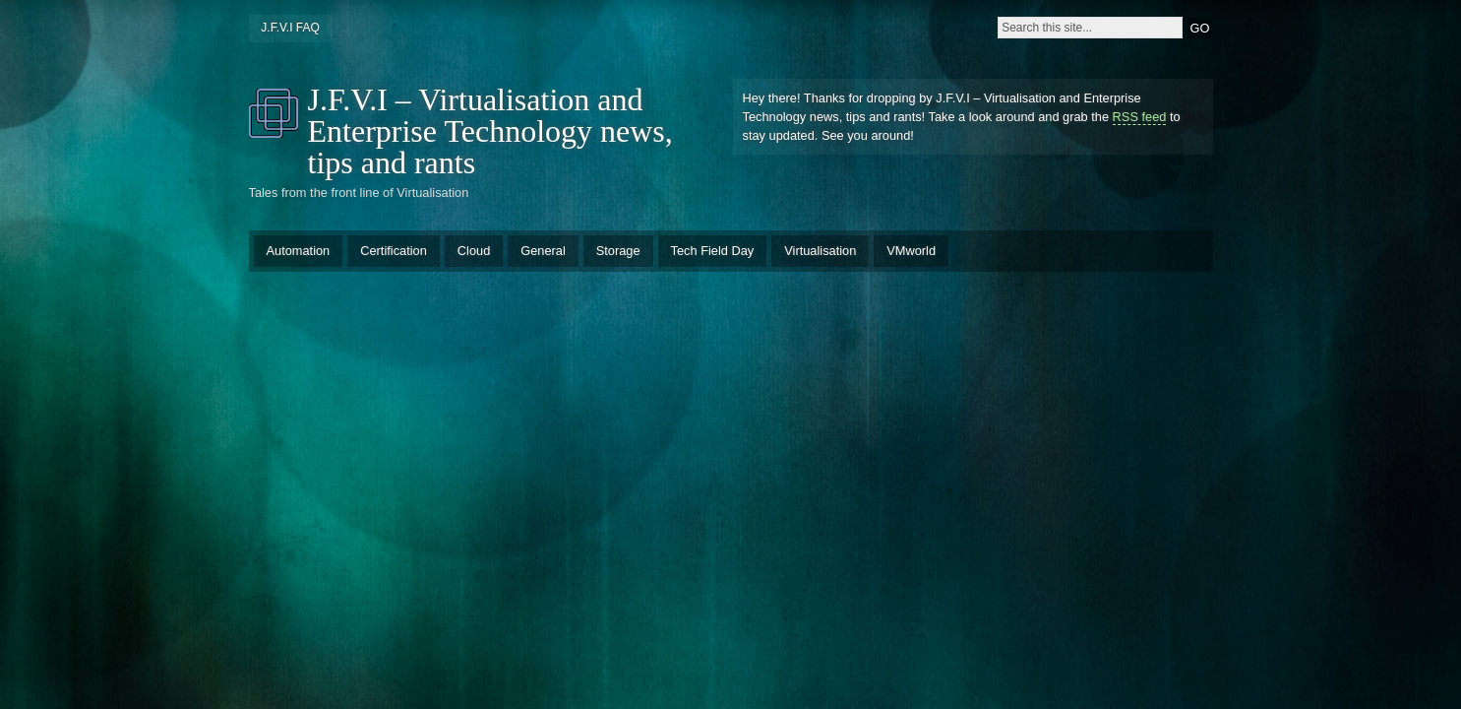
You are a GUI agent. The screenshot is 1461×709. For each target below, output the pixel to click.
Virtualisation (820, 250)
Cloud (473, 250)
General (543, 250)
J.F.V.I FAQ (290, 27)
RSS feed (1140, 116)
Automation (299, 250)
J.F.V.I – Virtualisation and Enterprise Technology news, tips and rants (490, 131)
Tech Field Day (713, 250)
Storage (618, 250)
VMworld (911, 250)
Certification (393, 250)
